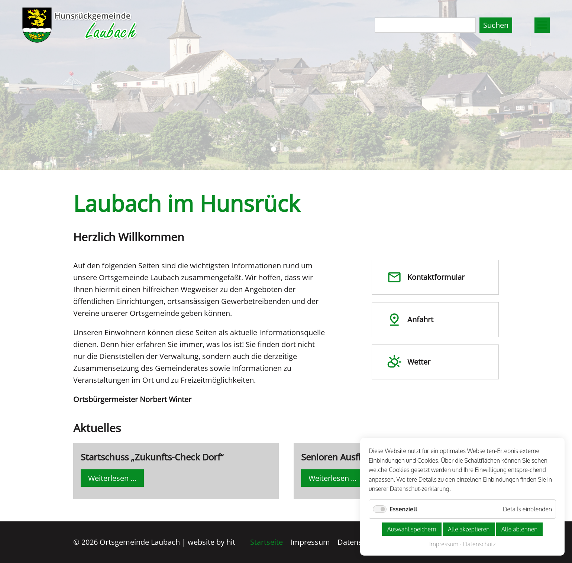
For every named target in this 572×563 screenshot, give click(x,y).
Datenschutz (359, 542)
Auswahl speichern (411, 529)
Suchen (495, 25)
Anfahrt (410, 320)
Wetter (408, 362)
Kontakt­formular (426, 277)
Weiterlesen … (116, 479)
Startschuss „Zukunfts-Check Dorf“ (152, 457)
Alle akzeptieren (468, 529)
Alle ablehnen (519, 529)
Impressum (310, 542)
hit (230, 542)
